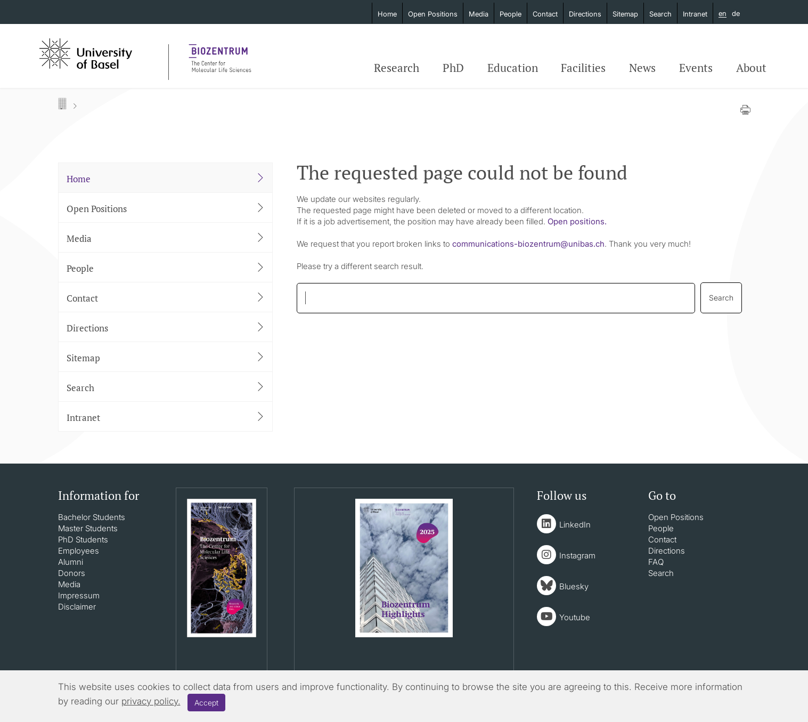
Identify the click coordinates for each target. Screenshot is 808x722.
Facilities (583, 67)
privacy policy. (151, 701)
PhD (453, 67)
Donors (71, 573)
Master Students (88, 528)
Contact (545, 14)
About (751, 67)
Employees (78, 551)
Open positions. (577, 221)
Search (660, 14)
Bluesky (574, 586)
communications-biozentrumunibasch (528, 244)
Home (387, 14)
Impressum (79, 595)
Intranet (695, 14)
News (642, 67)
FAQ (656, 562)
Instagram (577, 555)
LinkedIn (575, 525)
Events (696, 67)
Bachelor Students (91, 517)
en (723, 14)
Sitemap (625, 14)
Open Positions (433, 14)
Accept (206, 702)
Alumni (70, 562)
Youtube (574, 617)
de (736, 13)
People (510, 14)
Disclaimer (77, 607)
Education (512, 67)
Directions (585, 14)
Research (396, 67)
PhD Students (83, 539)
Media (478, 14)
